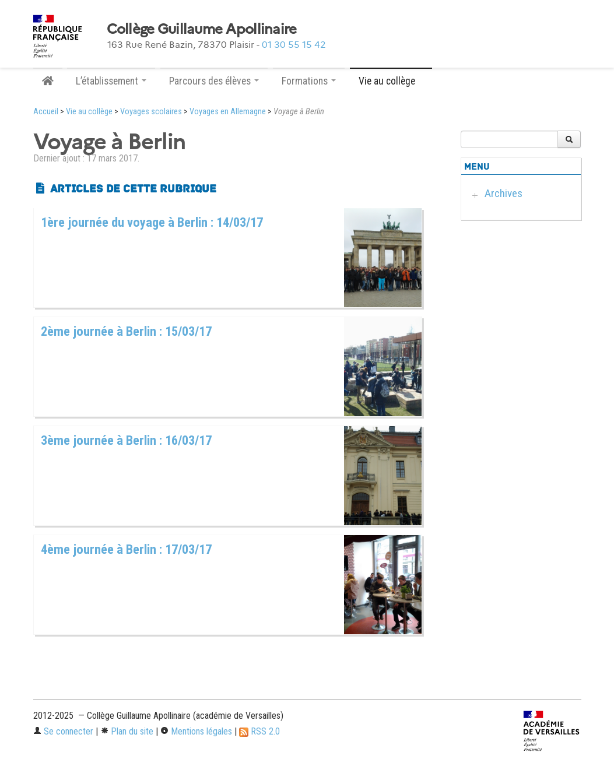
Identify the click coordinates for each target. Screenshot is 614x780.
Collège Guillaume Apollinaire (202, 29)
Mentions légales (196, 731)
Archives (503, 193)
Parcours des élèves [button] (214, 81)
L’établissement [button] (111, 81)
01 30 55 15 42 (294, 44)
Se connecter (63, 731)
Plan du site (126, 731)
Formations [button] (309, 81)
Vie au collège (89, 112)
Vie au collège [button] (391, 81)
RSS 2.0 (259, 731)
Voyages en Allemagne (228, 112)
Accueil (45, 112)
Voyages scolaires (151, 112)
